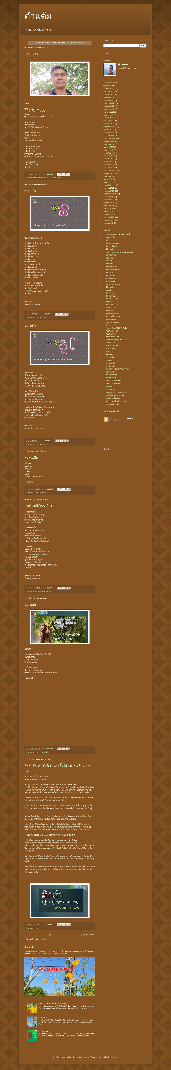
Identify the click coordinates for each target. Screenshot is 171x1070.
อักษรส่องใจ (110, 387)
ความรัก (38, 493)
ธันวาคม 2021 (108, 159)
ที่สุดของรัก (29, 947)
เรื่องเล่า (109, 325)
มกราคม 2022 (108, 156)
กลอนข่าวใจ (110, 237)
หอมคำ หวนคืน (111, 378)
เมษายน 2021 (108, 179)
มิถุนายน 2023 (108, 106)
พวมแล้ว (30, 191)
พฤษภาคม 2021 (109, 176)
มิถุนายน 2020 (108, 203)
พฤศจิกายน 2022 (109, 127)
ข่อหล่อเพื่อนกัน (111, 246)
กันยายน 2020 (108, 200)
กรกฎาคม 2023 (109, 103)
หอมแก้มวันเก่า (111, 375)
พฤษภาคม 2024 (109, 86)
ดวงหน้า (109, 290)
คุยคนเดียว (32, 457)
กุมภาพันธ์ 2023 (109, 118)
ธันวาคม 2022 (108, 124)
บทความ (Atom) (41, 939)
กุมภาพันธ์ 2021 (109, 185)
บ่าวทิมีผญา (110, 311)
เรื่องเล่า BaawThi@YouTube (116, 328)
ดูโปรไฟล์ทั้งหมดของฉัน (127, 68)
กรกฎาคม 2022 (109, 138)
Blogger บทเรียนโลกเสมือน (116, 401)
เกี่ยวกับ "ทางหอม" (112, 243)
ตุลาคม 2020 (108, 197)
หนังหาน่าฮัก (110, 372)
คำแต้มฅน (110, 264)
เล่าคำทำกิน (110, 343)
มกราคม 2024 (108, 91)
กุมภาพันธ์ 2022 (109, 153)
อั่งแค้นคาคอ (110, 389)
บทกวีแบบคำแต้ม (112, 305)
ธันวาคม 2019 (108, 220)
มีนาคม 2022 (108, 150)
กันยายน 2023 (108, 100)
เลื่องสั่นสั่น (109, 354)
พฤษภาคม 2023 (109, 109)
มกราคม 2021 (108, 188)
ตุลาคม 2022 (108, 130)
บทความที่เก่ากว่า (87, 935)
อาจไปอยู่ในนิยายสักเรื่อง (115, 395)
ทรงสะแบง (110, 293)
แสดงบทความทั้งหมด (75, 43)
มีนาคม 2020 (108, 211)
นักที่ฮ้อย (109, 302)
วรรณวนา (109, 360)
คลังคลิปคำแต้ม (112, 255)
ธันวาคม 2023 (108, 94)
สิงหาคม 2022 (108, 135)
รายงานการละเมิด (111, 411)
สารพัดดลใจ (110, 366)
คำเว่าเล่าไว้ (44, 317)
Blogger (114, 1057)
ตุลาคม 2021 (108, 162)
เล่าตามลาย (110, 351)
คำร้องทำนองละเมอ (113, 270)
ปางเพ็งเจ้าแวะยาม (113, 313)
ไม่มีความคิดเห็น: (48, 174)
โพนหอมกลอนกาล (112, 322)
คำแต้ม (38, 16)
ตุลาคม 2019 (108, 223)
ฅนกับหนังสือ (110, 281)
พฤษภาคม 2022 (109, 144)
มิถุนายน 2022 (108, 141)
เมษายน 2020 (108, 208)
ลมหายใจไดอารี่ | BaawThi (116, 340)
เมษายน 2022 (108, 147)
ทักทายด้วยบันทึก (112, 296)
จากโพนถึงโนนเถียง (38, 506)
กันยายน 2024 (108, 83)
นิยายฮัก (30, 604)
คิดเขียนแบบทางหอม (114, 278)
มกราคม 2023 (108, 121)
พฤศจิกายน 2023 (109, 97)
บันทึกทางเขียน (111, 308)
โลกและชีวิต (110, 357)
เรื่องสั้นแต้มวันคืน (112, 331)
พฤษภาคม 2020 (109, 206)
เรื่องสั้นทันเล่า (111, 334)
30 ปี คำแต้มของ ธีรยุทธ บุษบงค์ (118, 234)
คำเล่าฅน (47, 178)
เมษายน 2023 (108, 112)
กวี (34, 493)
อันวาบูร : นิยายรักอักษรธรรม (116, 392)
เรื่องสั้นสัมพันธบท (112, 337)
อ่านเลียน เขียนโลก (113, 398)
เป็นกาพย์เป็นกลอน (113, 316)
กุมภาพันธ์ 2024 (109, 89)
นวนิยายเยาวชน (112, 299)
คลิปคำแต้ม (110, 258)
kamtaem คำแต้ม (112, 404)
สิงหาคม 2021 (108, 168)
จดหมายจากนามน (113, 284)
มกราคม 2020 (108, 217)
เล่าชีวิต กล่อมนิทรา (113, 346)
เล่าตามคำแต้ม (111, 349)
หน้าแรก (52, 935)
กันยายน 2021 (108, 165)
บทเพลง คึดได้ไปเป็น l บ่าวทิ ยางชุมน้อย (53, 1004)
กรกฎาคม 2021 (109, 170)
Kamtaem (124, 64)
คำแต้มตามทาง (38, 178)
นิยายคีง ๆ (31, 326)
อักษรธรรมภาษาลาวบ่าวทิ (115, 384)
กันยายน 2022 (108, 132)
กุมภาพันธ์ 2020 (109, 214)
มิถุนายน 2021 (108, 173)
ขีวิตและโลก (110, 249)
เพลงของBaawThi (112, 319)
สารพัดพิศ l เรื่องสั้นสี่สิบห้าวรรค (117, 369)
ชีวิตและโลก (55, 178)
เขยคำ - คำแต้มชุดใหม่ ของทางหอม (119, 252)
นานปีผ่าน (31, 54)
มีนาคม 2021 (108, 182)
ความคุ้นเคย (43, 1031)
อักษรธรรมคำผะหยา (113, 381)
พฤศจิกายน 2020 (109, 194)
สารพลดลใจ (110, 363)
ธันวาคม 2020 (108, 191)
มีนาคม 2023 (108, 115)
